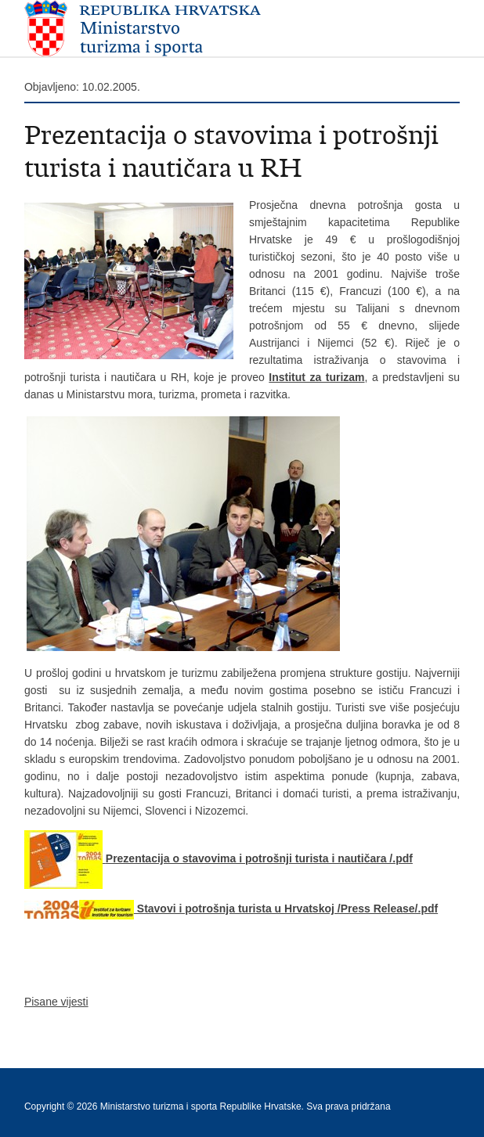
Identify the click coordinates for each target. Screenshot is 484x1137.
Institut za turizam (316, 377)
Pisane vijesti (56, 1001)
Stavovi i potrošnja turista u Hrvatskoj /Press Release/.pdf (231, 908)
